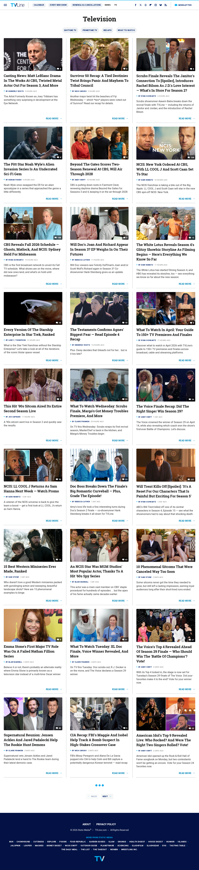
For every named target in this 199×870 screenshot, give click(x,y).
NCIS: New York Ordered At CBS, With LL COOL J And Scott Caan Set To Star (164, 169)
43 (126, 559)
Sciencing (123, 845)
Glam (111, 841)
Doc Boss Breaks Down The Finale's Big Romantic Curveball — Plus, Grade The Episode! (98, 491)
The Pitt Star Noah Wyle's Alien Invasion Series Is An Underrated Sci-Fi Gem (30, 169)
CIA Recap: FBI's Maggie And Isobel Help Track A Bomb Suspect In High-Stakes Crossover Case (99, 740)
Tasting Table (177, 845)
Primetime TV (90, 30)
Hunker (170, 841)
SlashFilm (137, 845)
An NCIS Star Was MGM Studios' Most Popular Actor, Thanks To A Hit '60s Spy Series (96, 571)
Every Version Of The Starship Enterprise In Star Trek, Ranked (29, 332)
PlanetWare (107, 845)
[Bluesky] (160, 5)
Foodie (63, 841)
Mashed (39, 845)
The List (85, 849)
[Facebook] (135, 5)
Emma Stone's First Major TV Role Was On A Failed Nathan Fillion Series (31, 651)
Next (105, 796)
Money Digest (54, 845)
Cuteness (38, 841)
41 (126, 639)
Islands (182, 841)
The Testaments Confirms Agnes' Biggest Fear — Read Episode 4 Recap (97, 334)
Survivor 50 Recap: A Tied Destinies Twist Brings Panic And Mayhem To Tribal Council (99, 80)
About (87, 824)
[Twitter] (140, 5)
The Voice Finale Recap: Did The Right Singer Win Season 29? (162, 409)
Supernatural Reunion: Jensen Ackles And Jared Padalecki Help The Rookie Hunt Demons (31, 740)
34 (193, 399)
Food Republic (78, 841)
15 (193, 237)
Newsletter (183, 5)
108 (59, 237)
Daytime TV (70, 30)
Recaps (107, 30)
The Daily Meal (69, 849)
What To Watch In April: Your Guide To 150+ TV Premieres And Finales (165, 332)
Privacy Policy (106, 824)
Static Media (84, 830)
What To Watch (126, 30)
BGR (11, 841)
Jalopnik (15, 845)
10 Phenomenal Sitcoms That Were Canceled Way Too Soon (164, 569)
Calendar (39, 5)
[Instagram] (155, 5)
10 (126, 322)
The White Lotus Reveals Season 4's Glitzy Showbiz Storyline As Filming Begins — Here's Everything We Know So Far (165, 251)
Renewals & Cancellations (87, 5)
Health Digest (137, 841)
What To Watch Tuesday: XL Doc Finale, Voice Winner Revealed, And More (99, 651)
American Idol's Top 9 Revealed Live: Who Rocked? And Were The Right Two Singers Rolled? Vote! (163, 740)
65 (193, 559)
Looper (28, 845)
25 (193, 728)
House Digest (155, 841)
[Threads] (145, 5)
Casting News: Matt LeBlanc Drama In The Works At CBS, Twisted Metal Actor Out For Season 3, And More (33, 80)
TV (115, 4)
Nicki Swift (71, 845)
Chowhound (23, 841)
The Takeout (100, 849)
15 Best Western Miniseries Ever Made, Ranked (30, 569)
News (108, 4)
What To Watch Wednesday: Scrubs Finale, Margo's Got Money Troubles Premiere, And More (99, 411)
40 (60, 728)
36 (60, 479)
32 (126, 399)
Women (114, 849)
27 (193, 639)
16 (60, 322)
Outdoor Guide (89, 845)
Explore (51, 841)
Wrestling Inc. (129, 849)
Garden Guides (97, 841)
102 (192, 479)
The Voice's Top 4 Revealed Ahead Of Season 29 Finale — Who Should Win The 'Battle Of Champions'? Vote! (164, 654)
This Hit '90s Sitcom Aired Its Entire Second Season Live (33, 408)
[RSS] (165, 5)
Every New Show (58, 5)
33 (126, 479)
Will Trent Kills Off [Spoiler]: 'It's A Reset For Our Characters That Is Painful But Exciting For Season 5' (163, 491)
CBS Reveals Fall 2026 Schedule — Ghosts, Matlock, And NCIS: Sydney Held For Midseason (32, 249)
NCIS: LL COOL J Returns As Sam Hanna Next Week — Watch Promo (31, 488)
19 (60, 559)
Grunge (122, 841)
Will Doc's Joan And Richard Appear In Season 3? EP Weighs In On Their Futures (99, 249)
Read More (52, 118)
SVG (164, 845)
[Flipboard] (150, 5)
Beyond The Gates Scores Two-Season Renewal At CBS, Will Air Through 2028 (96, 169)
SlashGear (153, 845)
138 (192, 157)
